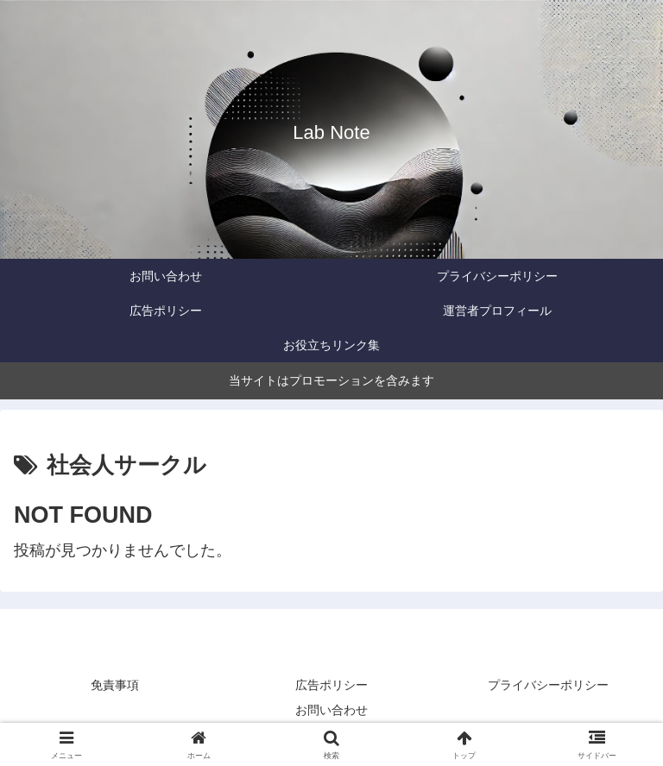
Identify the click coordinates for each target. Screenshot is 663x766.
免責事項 (115, 685)
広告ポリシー (331, 685)
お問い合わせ (331, 710)
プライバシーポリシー (548, 685)
